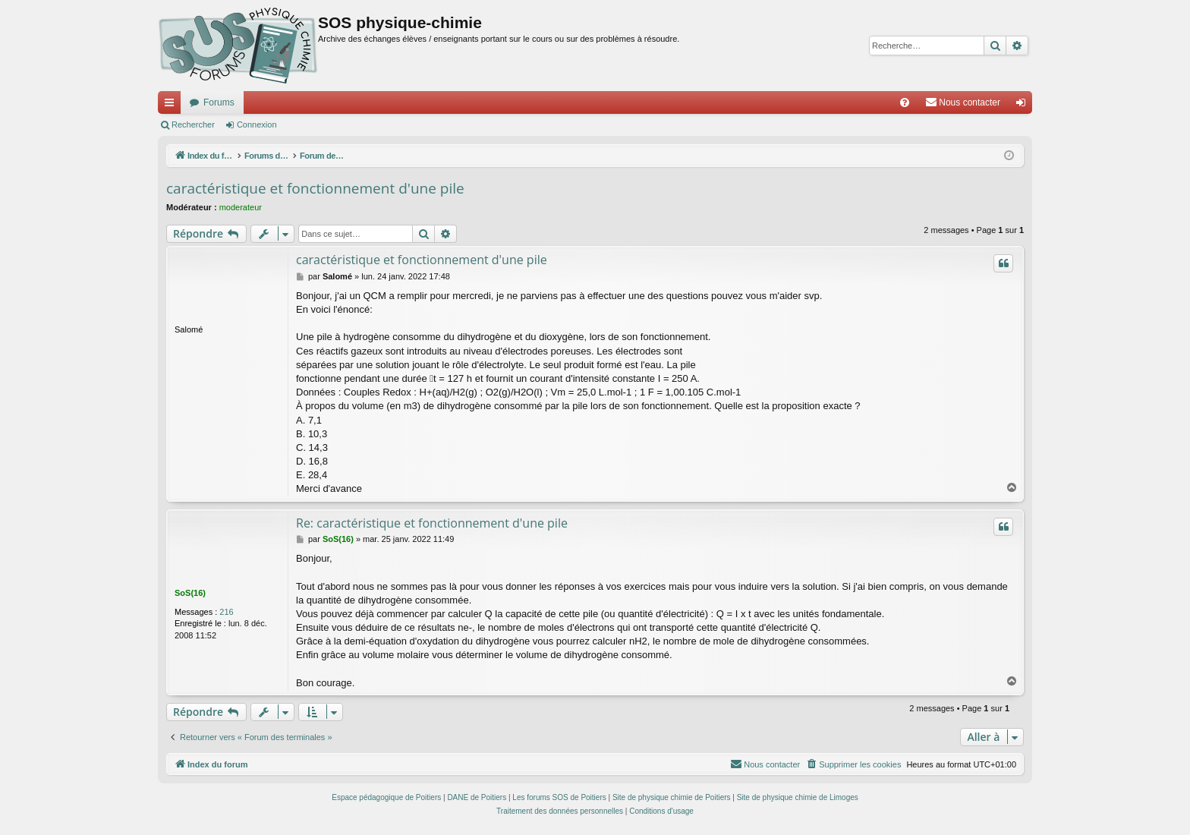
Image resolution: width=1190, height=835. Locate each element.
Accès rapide (172, 105)
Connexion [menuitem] (1024, 105)
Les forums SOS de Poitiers (559, 797)
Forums (219, 102)
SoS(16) (190, 592)
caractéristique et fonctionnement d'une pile (315, 188)
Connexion (257, 124)
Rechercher (193, 124)
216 (226, 611)
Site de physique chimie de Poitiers (671, 797)
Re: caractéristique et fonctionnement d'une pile (432, 523)
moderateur (240, 207)
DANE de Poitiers (476, 797)
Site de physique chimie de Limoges (797, 797)
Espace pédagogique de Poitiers (386, 797)
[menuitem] (904, 102)
